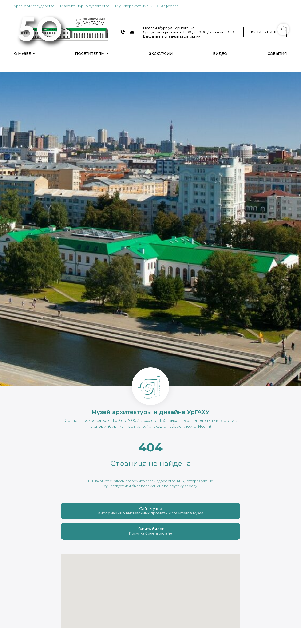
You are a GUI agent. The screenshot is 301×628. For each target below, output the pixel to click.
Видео (220, 53)
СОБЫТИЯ (277, 53)
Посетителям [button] (90, 53)
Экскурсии (161, 53)
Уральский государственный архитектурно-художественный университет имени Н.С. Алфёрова (96, 6)
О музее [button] (23, 53)
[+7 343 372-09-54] (123, 32)
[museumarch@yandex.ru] (132, 32)
